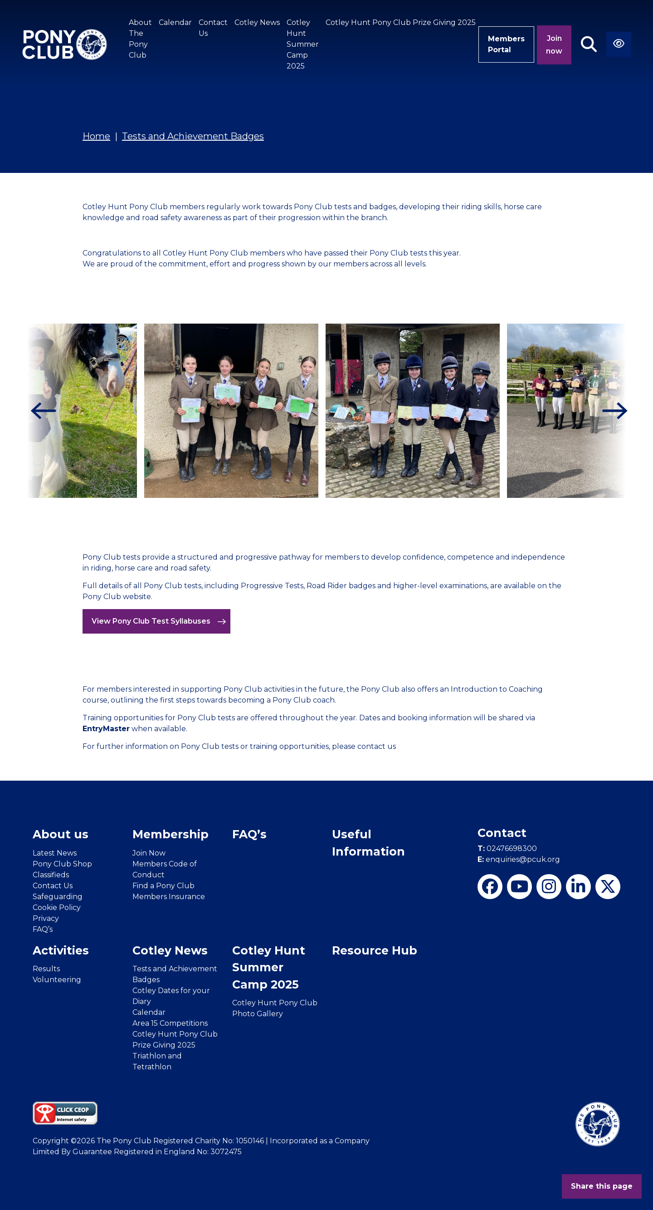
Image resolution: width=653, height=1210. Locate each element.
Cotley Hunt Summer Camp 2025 (303, 44)
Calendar (175, 22)
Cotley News (257, 22)
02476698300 (507, 848)
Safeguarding (58, 896)
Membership (170, 834)
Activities (61, 950)
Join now (554, 44)
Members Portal (506, 44)
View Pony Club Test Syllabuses (159, 621)
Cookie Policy (57, 907)
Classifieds (51, 875)
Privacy (46, 918)
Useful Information (368, 842)
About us (60, 834)
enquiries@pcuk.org (519, 859)
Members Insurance (168, 896)
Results (46, 968)
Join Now (149, 853)
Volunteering (57, 979)
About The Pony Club (140, 38)
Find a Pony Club (163, 885)
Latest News (55, 853)
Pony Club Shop (62, 864)
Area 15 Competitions (170, 1023)
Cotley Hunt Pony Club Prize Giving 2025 (401, 22)
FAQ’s (43, 929)
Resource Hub (374, 950)
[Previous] (40, 411)
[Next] (612, 411)
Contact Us (213, 28)
